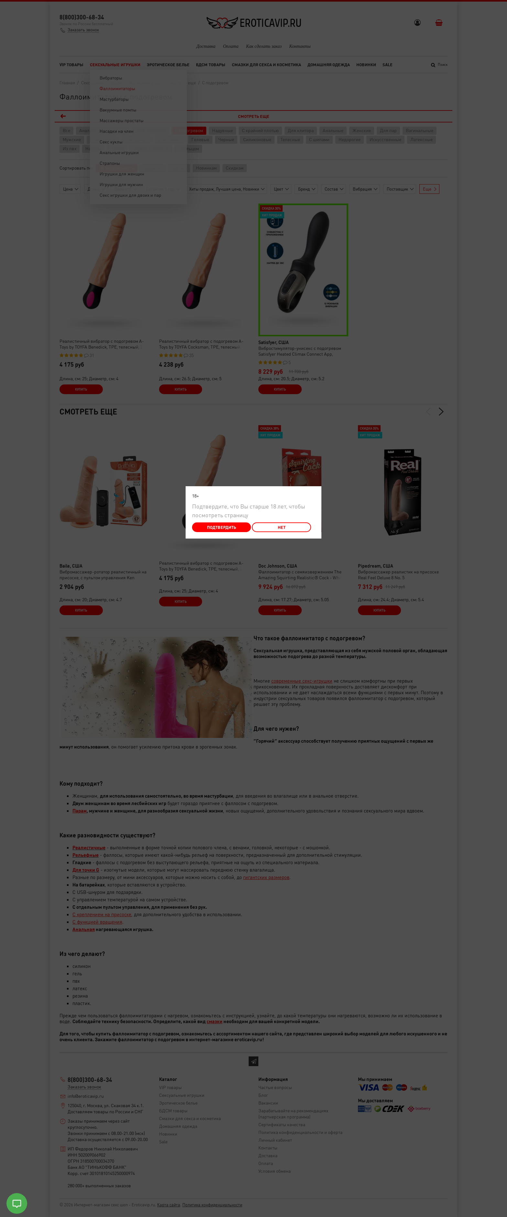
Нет (282, 527)
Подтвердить (221, 527)
